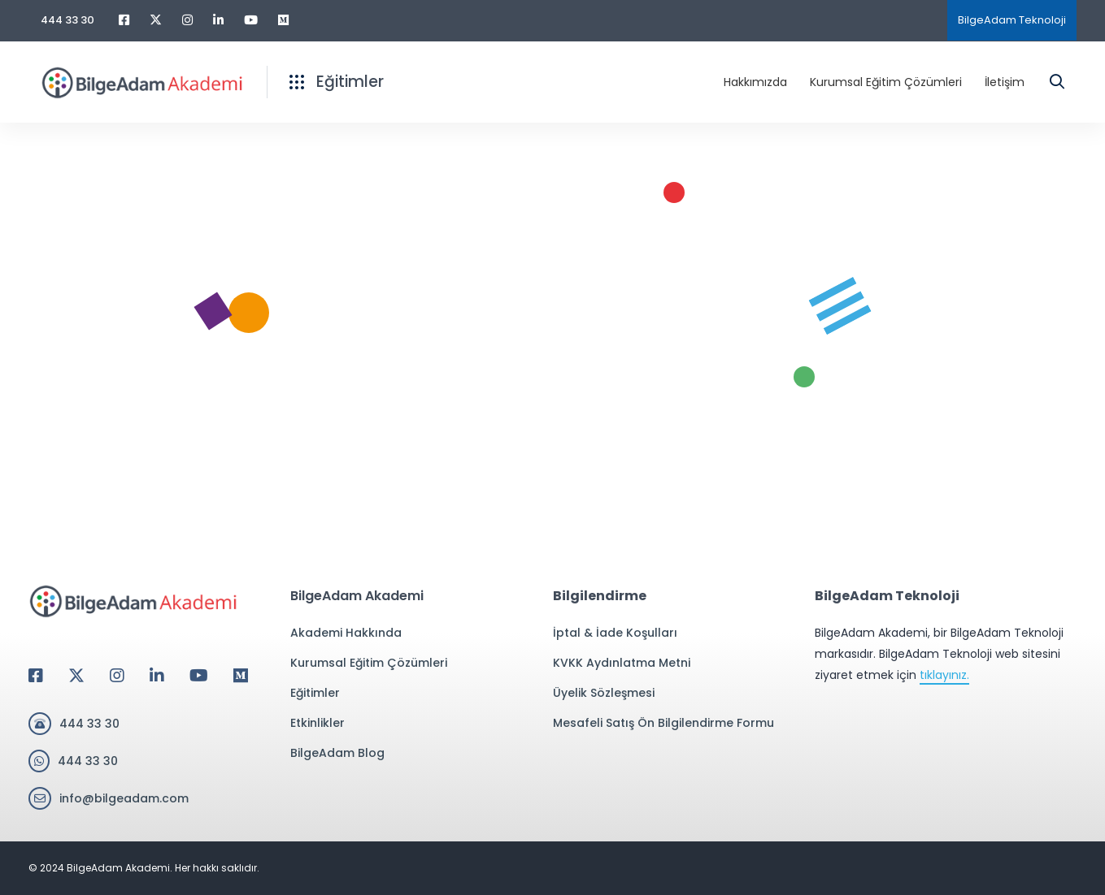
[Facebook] (36, 676)
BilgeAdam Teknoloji (1012, 20)
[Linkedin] (157, 676)
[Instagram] (117, 676)
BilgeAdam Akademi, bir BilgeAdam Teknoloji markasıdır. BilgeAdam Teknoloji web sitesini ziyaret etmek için (939, 655)
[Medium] (241, 676)
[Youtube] (199, 676)
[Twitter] (76, 676)
